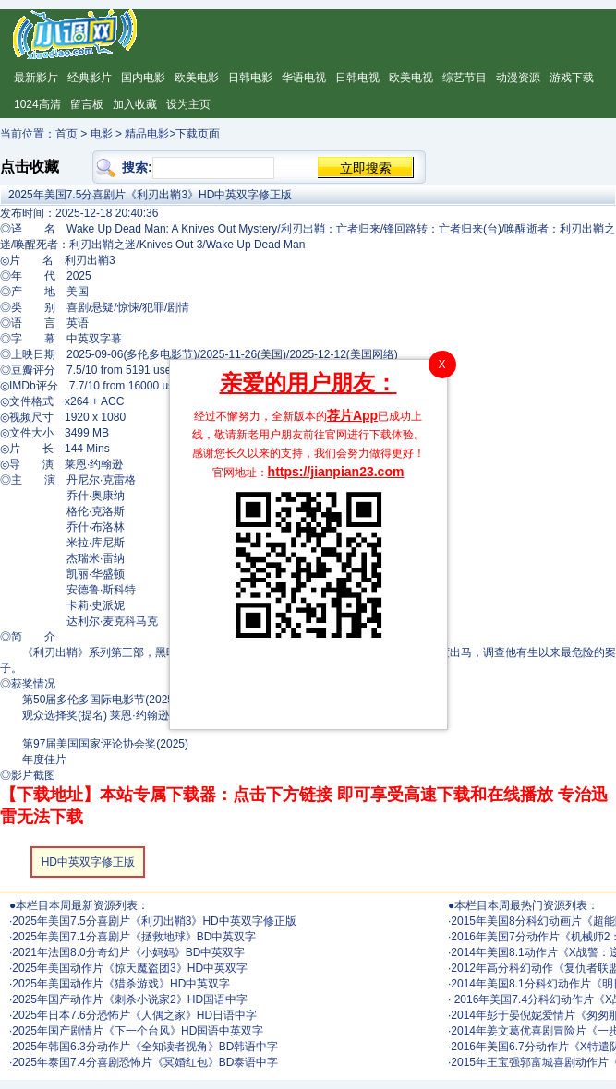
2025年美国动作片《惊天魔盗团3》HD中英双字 (130, 968)
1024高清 (37, 104)
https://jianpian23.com (336, 471)
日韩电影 (250, 77)
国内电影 (143, 77)
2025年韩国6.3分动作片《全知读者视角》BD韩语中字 (145, 1046)
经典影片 (89, 77)
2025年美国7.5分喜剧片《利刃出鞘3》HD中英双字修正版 (154, 921)
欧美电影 (197, 77)
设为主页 (188, 104)
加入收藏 (135, 104)
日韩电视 (357, 77)
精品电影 (147, 133)
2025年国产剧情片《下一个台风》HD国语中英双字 (137, 1030)
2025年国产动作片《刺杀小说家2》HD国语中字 (130, 999)
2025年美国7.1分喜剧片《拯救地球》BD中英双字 (134, 936)
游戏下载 (572, 77)
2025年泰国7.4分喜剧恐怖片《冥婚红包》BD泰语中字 (145, 1062)
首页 (66, 133)
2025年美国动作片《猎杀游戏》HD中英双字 (121, 983)
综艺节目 (464, 77)
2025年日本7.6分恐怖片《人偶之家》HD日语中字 (134, 1015)
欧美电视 (411, 77)
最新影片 (36, 77)
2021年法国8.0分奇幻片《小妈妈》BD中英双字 (128, 952)
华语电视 (304, 77)
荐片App (352, 415)
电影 (102, 133)
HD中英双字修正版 (88, 862)
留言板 (86, 104)
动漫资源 (518, 77)
